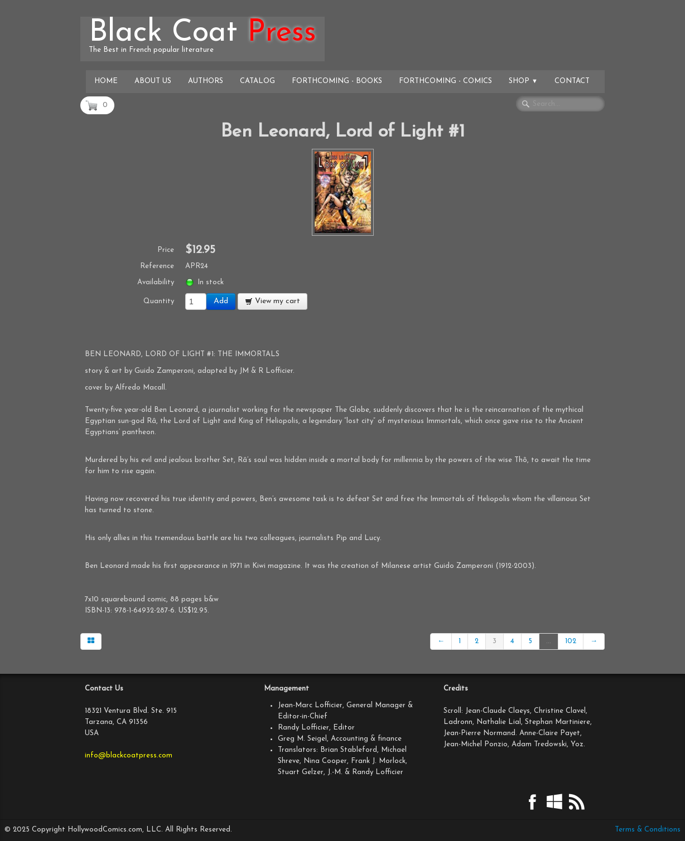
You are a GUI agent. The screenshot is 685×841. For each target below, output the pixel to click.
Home (106, 81)
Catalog (257, 81)
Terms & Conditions (648, 829)
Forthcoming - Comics (445, 81)
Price (165, 250)
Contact (572, 81)
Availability (155, 282)
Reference (157, 266)
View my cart (272, 301)
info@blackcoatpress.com (128, 755)
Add (221, 301)
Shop (523, 81)
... (548, 641)
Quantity (158, 301)
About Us (152, 81)
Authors (205, 81)
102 (570, 641)
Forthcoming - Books (337, 81)
